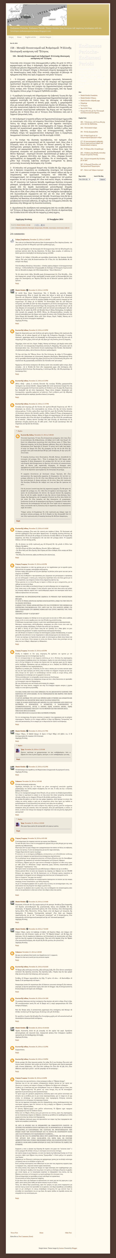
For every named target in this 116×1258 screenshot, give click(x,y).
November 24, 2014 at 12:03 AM (35, 749)
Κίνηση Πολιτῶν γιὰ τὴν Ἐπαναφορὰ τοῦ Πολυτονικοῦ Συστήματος (92, 112)
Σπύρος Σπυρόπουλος (22, 239)
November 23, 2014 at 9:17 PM (38, 731)
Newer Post (14, 1233)
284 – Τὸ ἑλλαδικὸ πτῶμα (89, 128)
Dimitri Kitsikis (20, 290)
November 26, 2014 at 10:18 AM (39, 1028)
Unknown (18, 781)
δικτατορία (31, 228)
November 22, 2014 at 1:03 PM (38, 290)
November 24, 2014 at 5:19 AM (38, 902)
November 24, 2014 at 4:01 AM (37, 838)
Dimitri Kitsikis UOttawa (88, 98)
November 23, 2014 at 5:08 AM (44, 435)
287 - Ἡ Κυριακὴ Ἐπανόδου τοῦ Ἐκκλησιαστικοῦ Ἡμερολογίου (91, 165)
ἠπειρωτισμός (38, 228)
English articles (30, 37)
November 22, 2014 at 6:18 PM (38, 330)
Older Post (68, 1233)
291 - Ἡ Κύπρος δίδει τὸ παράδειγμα (92, 149)
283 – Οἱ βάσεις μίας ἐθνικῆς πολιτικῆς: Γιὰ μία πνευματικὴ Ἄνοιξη (93, 153)
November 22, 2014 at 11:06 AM (40, 239)
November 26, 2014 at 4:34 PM (37, 1078)
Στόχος (11, 37)
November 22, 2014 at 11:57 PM (39, 404)
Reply (17, 283)
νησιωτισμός (52, 228)
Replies (20, 431)
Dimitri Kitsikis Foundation (89, 95)
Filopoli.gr (84, 103)
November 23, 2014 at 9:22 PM (38, 767)
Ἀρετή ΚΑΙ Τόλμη (86, 108)
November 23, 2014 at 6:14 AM (38, 528)
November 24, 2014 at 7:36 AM (38, 929)
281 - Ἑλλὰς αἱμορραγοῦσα (89, 132)
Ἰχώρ (22, 749)
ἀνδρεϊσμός (18, 228)
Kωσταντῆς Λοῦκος (21, 330)
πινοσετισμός (60, 228)
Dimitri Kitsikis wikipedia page (90, 100)
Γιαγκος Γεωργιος (21, 564)
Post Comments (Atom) (26, 1236)
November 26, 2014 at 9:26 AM (38, 967)
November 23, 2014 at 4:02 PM (37, 564)
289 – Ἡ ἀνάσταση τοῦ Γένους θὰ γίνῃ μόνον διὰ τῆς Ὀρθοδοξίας (93, 123)
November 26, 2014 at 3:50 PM (38, 1059)
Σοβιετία (67, 228)
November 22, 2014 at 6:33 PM (38, 381)
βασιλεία (25, 228)
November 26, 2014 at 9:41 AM (38, 998)
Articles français (45, 37)
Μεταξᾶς (45, 228)
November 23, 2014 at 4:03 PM (37, 651)
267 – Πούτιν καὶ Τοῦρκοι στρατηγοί (92, 170)
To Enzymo (84, 105)
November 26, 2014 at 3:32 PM (38, 1047)
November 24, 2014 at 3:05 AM (32, 781)
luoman (61, 1248)
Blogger (74, 1248)
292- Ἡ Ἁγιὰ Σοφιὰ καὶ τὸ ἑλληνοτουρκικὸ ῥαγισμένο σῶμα (91, 136)
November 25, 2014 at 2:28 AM (34, 823)
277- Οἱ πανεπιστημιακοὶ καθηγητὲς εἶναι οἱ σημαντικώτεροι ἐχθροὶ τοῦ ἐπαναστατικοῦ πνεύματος (92, 143)
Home (19, 37)
